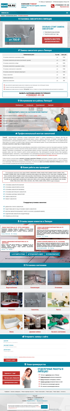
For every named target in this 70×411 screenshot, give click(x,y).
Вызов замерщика (42, 400)
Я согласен (44, 406)
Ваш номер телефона (8, 344)
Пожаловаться (52, 254)
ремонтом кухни (53, 155)
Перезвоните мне (64, 6)
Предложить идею (35, 254)
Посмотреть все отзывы (57, 258)
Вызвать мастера (52, 40)
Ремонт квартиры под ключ (28, 391)
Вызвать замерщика (15, 391)
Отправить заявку (10, 359)
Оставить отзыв (18, 254)
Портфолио (7, 391)
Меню (67, 12)
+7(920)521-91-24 (62, 5)
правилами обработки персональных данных (26, 356)
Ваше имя (6, 340)
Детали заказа (7, 349)
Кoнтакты (63, 391)
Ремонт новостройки (40, 391)
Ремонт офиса (56, 391)
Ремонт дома (49, 391)
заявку (35, 115)
